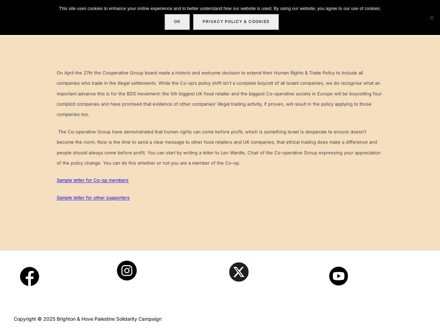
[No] (431, 17)
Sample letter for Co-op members (93, 180)
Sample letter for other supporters (93, 197)
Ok (177, 21)
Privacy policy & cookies (236, 21)
